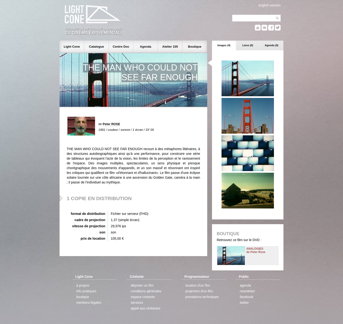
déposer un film (142, 285)
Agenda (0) (271, 45)
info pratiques (86, 291)
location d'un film (197, 285)
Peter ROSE (111, 124)
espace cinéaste (143, 297)
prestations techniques (202, 297)
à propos (82, 285)
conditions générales (146, 291)
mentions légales (88, 302)
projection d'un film (199, 291)
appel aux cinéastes (145, 308)
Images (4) (223, 45)
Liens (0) (247, 45)
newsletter (247, 291)
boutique (82, 297)
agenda (245, 285)
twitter (244, 302)
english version (269, 5)
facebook (246, 297)
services (137, 302)
